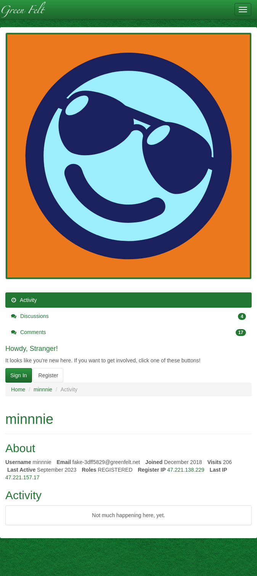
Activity (24, 300)
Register (48, 375)
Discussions (128, 316)
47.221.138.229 (185, 470)
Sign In (18, 375)
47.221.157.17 (22, 477)
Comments (128, 332)
